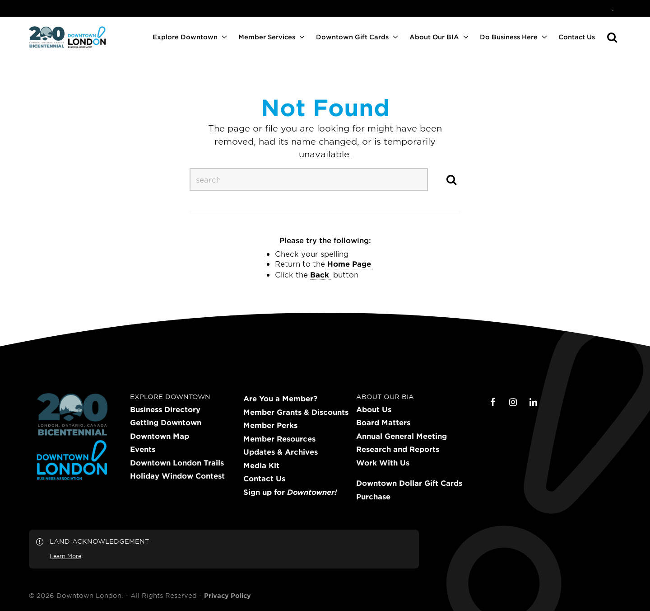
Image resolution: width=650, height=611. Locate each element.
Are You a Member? (280, 399)
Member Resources (279, 439)
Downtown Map (159, 436)
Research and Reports (397, 449)
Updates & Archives (280, 452)
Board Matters (383, 422)
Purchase (373, 497)
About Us (373, 409)
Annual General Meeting (401, 436)
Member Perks (270, 425)
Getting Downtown (165, 422)
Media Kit (261, 465)
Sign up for (290, 492)
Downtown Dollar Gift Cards (409, 483)
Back (319, 274)
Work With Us (382, 463)
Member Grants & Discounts (295, 412)
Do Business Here (509, 37)
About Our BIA (434, 37)
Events (142, 449)
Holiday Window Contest (177, 476)
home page (349, 263)
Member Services (266, 37)
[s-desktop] (309, 179)
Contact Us (576, 37)
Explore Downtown (185, 37)
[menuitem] (613, 8)
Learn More (65, 555)
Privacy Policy (227, 595)
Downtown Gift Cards (352, 37)
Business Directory (165, 409)
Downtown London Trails (177, 463)
